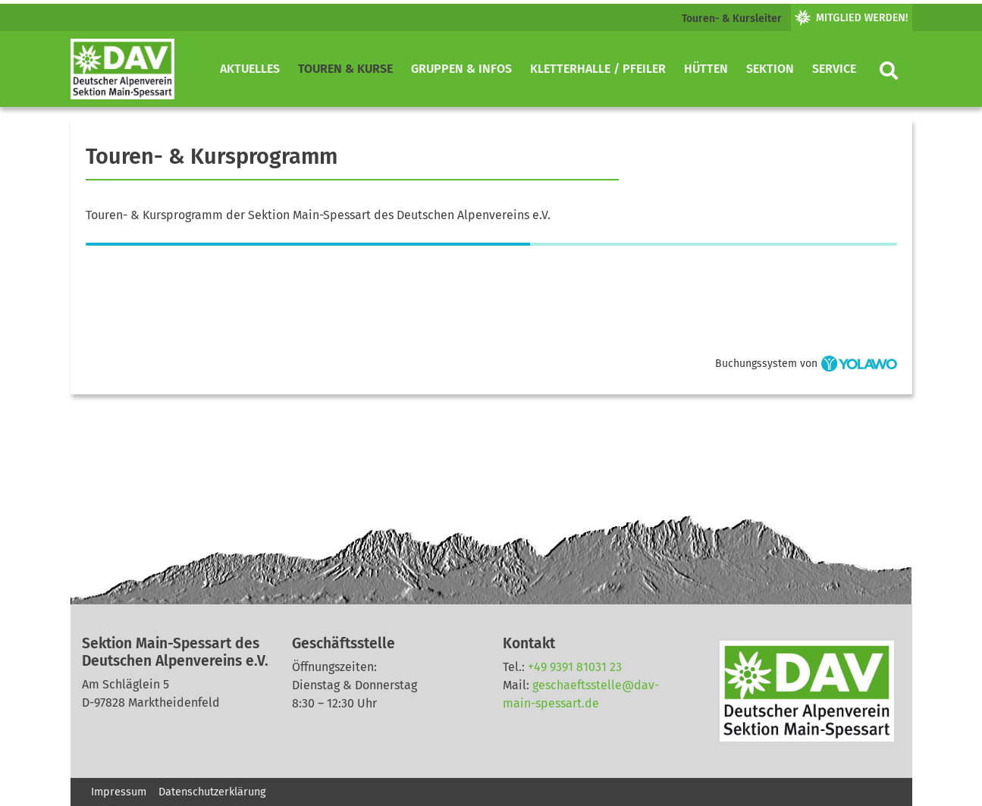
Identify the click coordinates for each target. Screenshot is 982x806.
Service (834, 68)
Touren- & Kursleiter (732, 18)
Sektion (770, 68)
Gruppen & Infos (461, 68)
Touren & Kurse (345, 68)
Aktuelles (250, 68)
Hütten (706, 68)
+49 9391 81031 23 (575, 667)
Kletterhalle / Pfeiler (598, 68)
